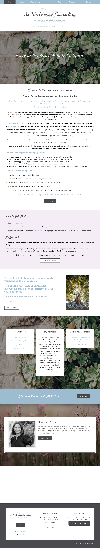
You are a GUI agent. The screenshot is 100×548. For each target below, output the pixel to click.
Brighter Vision (89, 543)
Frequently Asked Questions (80, 337)
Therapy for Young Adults (19, 341)
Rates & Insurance (80, 339)
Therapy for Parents (19, 337)
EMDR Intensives (19, 348)
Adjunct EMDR (19, 344)
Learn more (11, 307)
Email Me (21, 535)
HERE (22, 255)
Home (10, 2)
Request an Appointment (80, 344)
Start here (83, 396)
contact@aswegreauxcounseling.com (45, 26)
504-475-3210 (63, 26)
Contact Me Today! (50, 260)
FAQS (20, 524)
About (21, 2)
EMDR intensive (38, 230)
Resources (73, 2)
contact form (19, 223)
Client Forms (80, 342)
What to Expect (36, 2)
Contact (89, 2)
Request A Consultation (79, 523)
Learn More (45, 438)
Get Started (56, 2)
